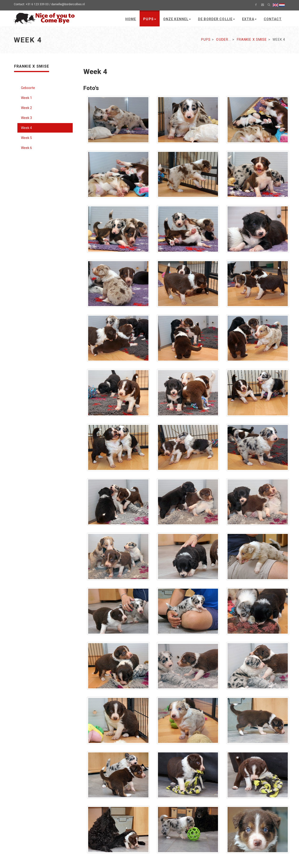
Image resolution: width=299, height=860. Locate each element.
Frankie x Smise (252, 39)
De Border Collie (216, 19)
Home (130, 19)
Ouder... (223, 39)
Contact (273, 19)
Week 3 (26, 118)
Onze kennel (177, 19)
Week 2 (26, 108)
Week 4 (26, 128)
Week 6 (26, 148)
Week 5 (26, 138)
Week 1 (26, 98)
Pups (149, 19)
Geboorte (28, 88)
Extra (249, 19)
